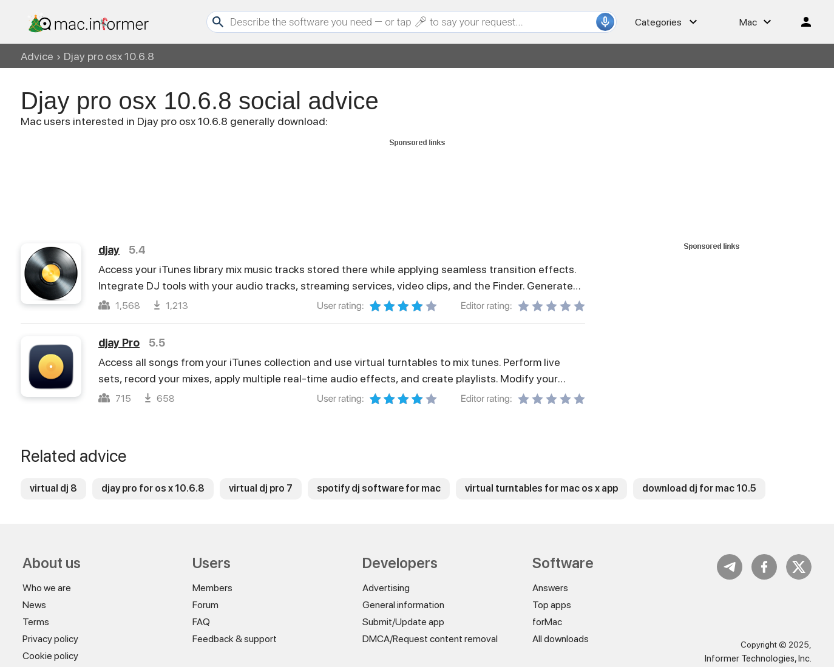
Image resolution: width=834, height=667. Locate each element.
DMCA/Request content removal (430, 639)
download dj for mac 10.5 (699, 488)
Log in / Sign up (801, 22)
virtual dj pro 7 (261, 488)
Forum (205, 605)
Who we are (46, 588)
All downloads (560, 639)
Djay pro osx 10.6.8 (109, 56)
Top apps (551, 605)
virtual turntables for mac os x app (541, 488)
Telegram (729, 567)
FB (764, 567)
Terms (35, 622)
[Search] (411, 22)
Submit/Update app (403, 622)
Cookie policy (50, 656)
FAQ (201, 622)
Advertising (386, 588)
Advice (37, 56)
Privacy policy (50, 639)
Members (212, 588)
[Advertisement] (417, 177)
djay (109, 249)
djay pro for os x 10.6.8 (153, 488)
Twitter (799, 567)
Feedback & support (234, 639)
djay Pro (119, 342)
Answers (550, 588)
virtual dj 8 (53, 488)
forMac (547, 622)
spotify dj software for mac (379, 488)
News (34, 605)
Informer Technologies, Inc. (758, 658)
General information (403, 605)
